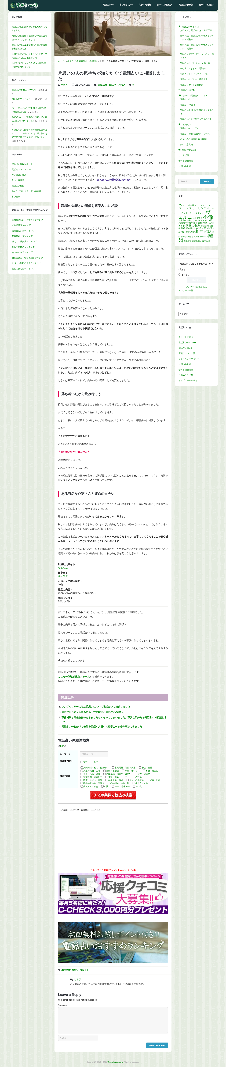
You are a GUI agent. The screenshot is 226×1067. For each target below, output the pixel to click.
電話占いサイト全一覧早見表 (193, 79)
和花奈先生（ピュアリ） (23, 99)
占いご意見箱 (18, 180)
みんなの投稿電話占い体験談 (82, 61)
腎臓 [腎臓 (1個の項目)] (183, 236)
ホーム (61, 61)
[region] (113, 942)
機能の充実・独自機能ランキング (27, 258)
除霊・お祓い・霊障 (92, 780)
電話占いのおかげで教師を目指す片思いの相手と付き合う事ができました (101, 726)
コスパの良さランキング (23, 247)
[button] (113, 942)
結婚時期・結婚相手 (92, 777)
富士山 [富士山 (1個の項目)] (204, 226)
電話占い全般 (18, 186)
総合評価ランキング (21, 225)
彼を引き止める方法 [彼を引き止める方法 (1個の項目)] (194, 228)
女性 (85, 762)
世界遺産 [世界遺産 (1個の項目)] (182, 220)
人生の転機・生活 (91, 771)
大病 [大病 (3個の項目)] (200, 222)
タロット (84, 970)
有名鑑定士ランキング (22, 236)
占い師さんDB (126, 4)
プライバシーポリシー (188, 359)
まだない (185, 275)
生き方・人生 (141, 783)
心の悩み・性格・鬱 (119, 783)
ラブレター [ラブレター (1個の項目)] (188, 213)
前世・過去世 (143, 774)
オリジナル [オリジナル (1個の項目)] (199, 205)
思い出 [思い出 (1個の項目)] (207, 228)
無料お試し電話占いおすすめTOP (196, 30)
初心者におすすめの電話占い (193, 68)
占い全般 (16, 196)
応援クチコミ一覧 (186, 353)
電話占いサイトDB (187, 342)
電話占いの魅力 (187, 104)
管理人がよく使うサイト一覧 (193, 74)
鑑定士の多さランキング (23, 230)
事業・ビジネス (132, 771)
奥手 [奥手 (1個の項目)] (180, 226)
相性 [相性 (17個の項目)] (199, 231)
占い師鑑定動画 (19, 175)
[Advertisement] (113, 843)
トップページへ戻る (187, 380)
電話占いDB (108, 4)
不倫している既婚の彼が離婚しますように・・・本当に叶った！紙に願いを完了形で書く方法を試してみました (29, 133)
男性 (96, 762)
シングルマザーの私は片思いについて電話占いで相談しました (95, 706)
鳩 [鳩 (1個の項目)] (209, 241)
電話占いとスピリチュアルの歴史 (196, 119)
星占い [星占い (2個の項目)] (181, 232)
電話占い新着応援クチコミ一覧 (195, 133)
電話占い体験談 (186, 4)
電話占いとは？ (187, 99)
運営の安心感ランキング (23, 268)
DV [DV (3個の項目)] (180, 205)
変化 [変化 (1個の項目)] (195, 223)
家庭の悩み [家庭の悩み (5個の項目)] (192, 225)
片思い (75, 970)
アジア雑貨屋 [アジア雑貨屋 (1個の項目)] (188, 205)
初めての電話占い (164, 4)
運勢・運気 (113, 777)
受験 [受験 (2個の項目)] (190, 223)
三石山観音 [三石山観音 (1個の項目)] (197, 218)
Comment (62, 1005)
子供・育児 (147, 767)
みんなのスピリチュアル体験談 (26, 191)
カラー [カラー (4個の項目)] (209, 205)
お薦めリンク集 (185, 375)
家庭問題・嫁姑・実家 (125, 767)
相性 (106, 786)
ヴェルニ (63, 567)
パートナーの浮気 (133, 777)
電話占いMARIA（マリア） (24, 90)
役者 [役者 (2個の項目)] (183, 228)
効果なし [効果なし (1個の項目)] (190, 220)
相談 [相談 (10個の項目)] (207, 231)
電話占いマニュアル (21, 169)
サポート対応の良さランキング (26, 263)
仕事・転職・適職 (91, 774)
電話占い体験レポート (22, 164)
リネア (64, 85)
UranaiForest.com (115, 1062)
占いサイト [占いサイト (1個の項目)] (200, 220)
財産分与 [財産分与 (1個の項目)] (189, 236)
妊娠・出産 (155, 780)
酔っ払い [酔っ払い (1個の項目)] (204, 236)
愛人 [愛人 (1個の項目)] (212, 228)
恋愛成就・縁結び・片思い (111, 85)
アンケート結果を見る (196, 287)
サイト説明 (183, 155)
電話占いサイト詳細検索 (191, 85)
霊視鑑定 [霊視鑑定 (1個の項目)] (187, 241)
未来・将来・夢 (122, 786)
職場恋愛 (66, 970)
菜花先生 (63, 576)
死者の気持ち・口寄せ (93, 783)
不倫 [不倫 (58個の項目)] (208, 217)
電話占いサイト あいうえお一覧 (195, 63)
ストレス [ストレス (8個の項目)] (185, 208)
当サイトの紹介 (206, 4)
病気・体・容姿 (90, 786)
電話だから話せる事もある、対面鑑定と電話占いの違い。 (93, 712)
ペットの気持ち (136, 780)
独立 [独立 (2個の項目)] (192, 232)
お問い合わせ (184, 166)
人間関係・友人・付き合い (95, 767)
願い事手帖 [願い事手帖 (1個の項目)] (203, 241)
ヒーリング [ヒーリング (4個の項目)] (199, 208)
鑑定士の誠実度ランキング (24, 241)
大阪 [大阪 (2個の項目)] (205, 223)
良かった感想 (144, 4)
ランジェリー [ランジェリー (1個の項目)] (199, 213)
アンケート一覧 (185, 290)
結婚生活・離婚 (115, 780)
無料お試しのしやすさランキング (27, 220)
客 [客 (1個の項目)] (184, 226)
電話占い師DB (185, 348)
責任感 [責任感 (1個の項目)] (196, 236)
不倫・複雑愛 (152, 771)
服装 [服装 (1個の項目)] (188, 232)
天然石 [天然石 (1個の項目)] (211, 223)
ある (183, 269)
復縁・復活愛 (112, 771)
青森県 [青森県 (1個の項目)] (195, 241)
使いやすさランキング (22, 252)
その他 (139, 786)
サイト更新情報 (185, 161)
